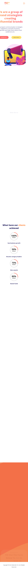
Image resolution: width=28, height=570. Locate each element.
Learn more (7, 37)
